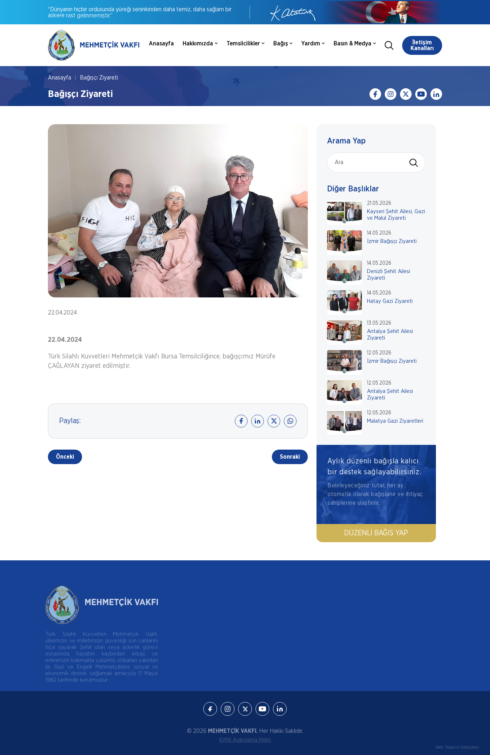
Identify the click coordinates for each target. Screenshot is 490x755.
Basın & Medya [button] (355, 43)
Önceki (65, 457)
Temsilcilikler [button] (245, 43)
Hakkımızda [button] (200, 43)
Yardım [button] (313, 43)
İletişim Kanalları (422, 45)
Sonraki (290, 457)
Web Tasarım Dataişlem (457, 747)
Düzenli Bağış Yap (376, 533)
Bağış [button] (283, 43)
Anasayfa (161, 43)
